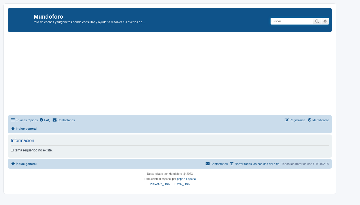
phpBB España (186, 178)
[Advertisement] (176, 74)
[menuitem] (44, 120)
